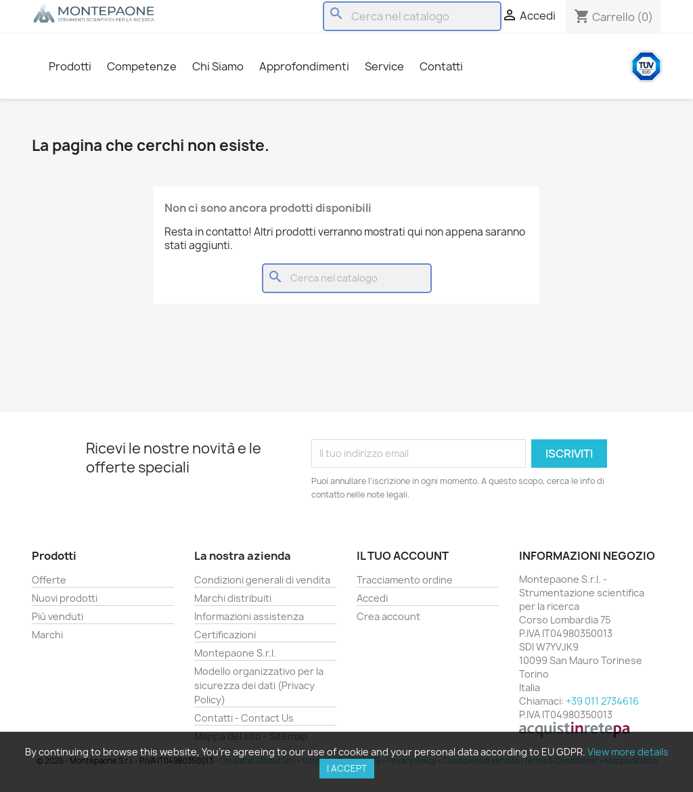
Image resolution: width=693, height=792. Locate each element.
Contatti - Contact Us (244, 717)
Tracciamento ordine (405, 579)
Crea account (388, 616)
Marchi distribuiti (232, 598)
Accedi (372, 598)
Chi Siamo (218, 66)
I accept (347, 768)
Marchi (47, 634)
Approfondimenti (304, 66)
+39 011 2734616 (602, 701)
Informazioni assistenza (249, 616)
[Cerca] (412, 16)
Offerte (49, 579)
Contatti (441, 66)
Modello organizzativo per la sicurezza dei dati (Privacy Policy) (258, 685)
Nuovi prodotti (64, 598)
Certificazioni (225, 634)
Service (384, 66)
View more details (628, 751)
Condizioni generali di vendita (262, 579)
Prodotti (70, 66)
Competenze (142, 66)
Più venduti (57, 616)
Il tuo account (403, 555)
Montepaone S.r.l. (235, 652)
